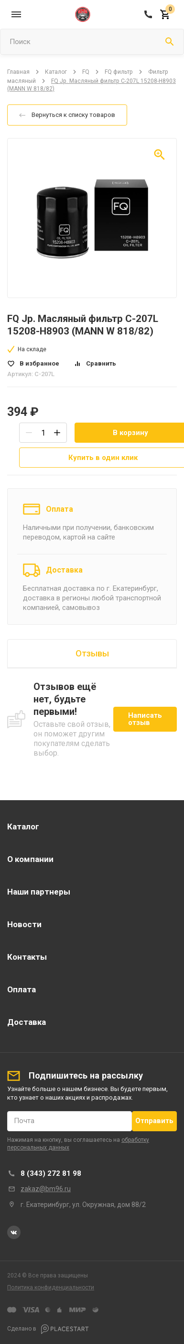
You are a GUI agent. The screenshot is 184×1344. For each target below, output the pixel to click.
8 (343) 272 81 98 (51, 1173)
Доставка (64, 569)
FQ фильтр (119, 72)
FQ (85, 72)
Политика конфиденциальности (50, 1287)
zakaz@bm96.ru (46, 1189)
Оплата (59, 509)
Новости (24, 924)
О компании (30, 859)
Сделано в (48, 1329)
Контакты (27, 957)
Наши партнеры (38, 891)
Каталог (56, 72)
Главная (18, 72)
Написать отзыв (145, 719)
